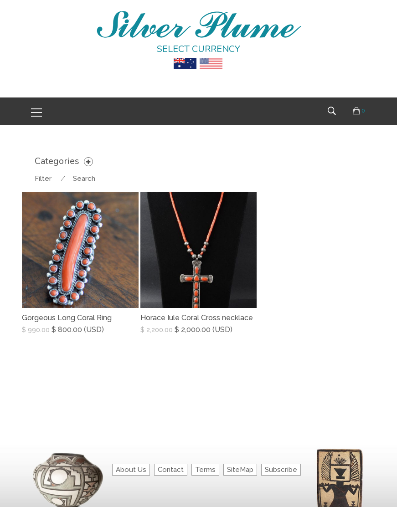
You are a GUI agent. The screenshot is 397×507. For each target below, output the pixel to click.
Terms (205, 470)
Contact (171, 470)
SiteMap (240, 470)
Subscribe (281, 470)
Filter (43, 178)
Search (84, 178)
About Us (131, 470)
